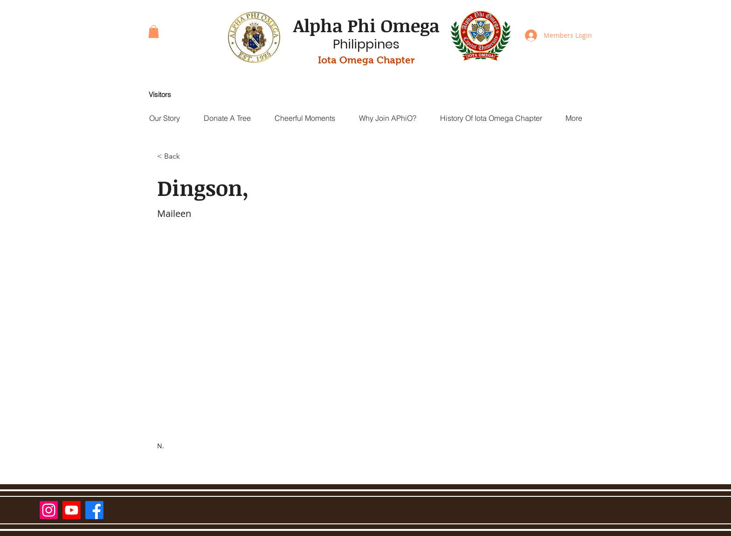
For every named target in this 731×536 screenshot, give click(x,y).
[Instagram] (49, 510)
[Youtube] (71, 510)
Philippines (366, 44)
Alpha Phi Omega (366, 25)
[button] (153, 31)
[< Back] (175, 156)
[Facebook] (94, 510)
